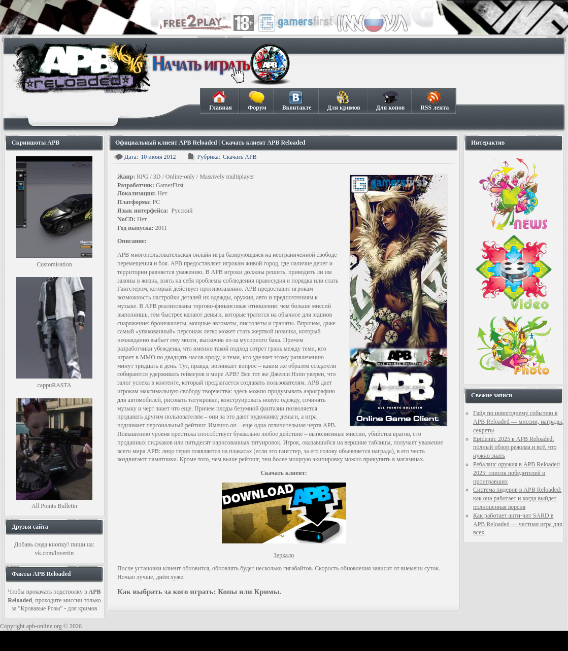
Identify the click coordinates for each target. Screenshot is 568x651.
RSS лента (434, 101)
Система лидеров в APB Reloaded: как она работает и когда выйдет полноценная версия (517, 498)
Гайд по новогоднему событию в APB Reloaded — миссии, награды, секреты (518, 421)
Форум (257, 101)
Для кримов (343, 101)
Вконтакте (296, 101)
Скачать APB (240, 156)
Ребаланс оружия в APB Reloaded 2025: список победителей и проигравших (516, 473)
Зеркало (284, 555)
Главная (220, 101)
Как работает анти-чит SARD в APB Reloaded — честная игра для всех (517, 524)
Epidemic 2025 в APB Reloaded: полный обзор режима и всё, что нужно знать (515, 447)
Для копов (390, 101)
